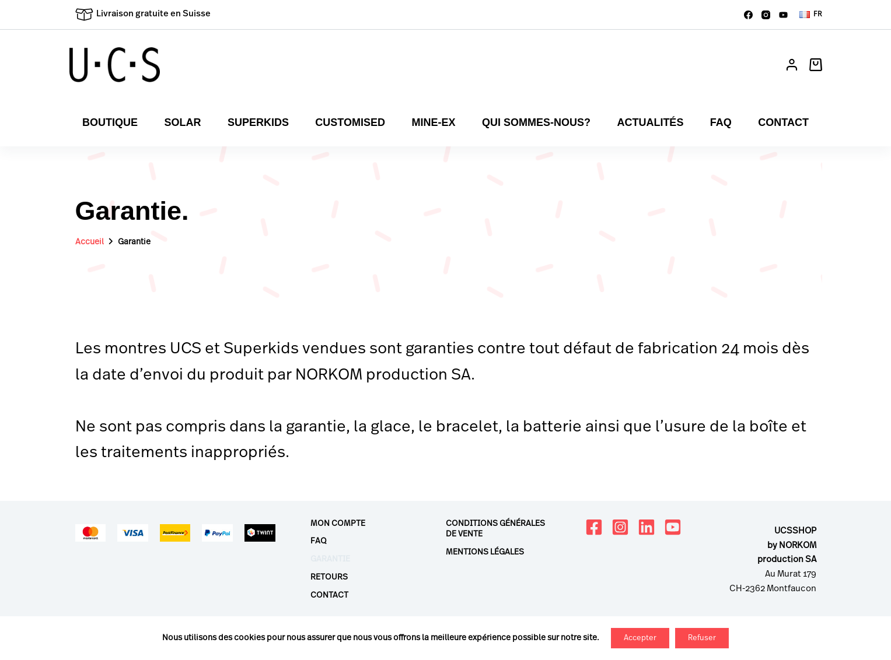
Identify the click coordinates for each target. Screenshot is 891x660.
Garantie (330, 559)
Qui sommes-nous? (536, 122)
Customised (350, 122)
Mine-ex (433, 122)
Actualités (650, 122)
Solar (182, 122)
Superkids (258, 122)
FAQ (721, 122)
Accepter (640, 638)
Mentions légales (485, 552)
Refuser (702, 638)
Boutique (110, 122)
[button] (810, 14)
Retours (329, 577)
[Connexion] (792, 65)
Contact (783, 122)
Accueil (89, 242)
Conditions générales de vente (495, 528)
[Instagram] (765, 14)
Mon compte (337, 523)
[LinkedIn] (646, 527)
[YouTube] (783, 14)
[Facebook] (748, 14)
